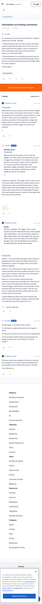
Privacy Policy (6, 600)
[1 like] (10, 307)
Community (13, 506)
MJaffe (7, 34)
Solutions (13, 424)
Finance (12, 452)
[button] (2, 5)
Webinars (12, 484)
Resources (13, 488)
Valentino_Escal (10, 103)
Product (12, 429)
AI (10, 415)
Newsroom (13, 543)
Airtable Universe (15, 515)
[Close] (35, 583)
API (21, 572)
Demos (12, 475)
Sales (11, 447)
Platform (12, 393)
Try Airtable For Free (17, 547)
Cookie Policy (29, 593)
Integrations (14, 402)
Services (12, 497)
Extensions (13, 406)
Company (13, 520)
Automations (8, 17)
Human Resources (16, 443)
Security (21, 566)
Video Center (14, 470)
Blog (11, 534)
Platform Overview (16, 397)
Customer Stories (16, 479)
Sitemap (21, 578)
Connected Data (15, 420)
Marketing (13, 434)
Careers (12, 529)
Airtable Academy (16, 461)
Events (11, 465)
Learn (11, 456)
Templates (13, 511)
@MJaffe (7, 107)
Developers (13, 502)
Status (11, 538)
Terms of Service (7, 602)
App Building (14, 411)
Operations (13, 438)
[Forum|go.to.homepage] (14, 4)
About (11, 524)
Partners (12, 493)
